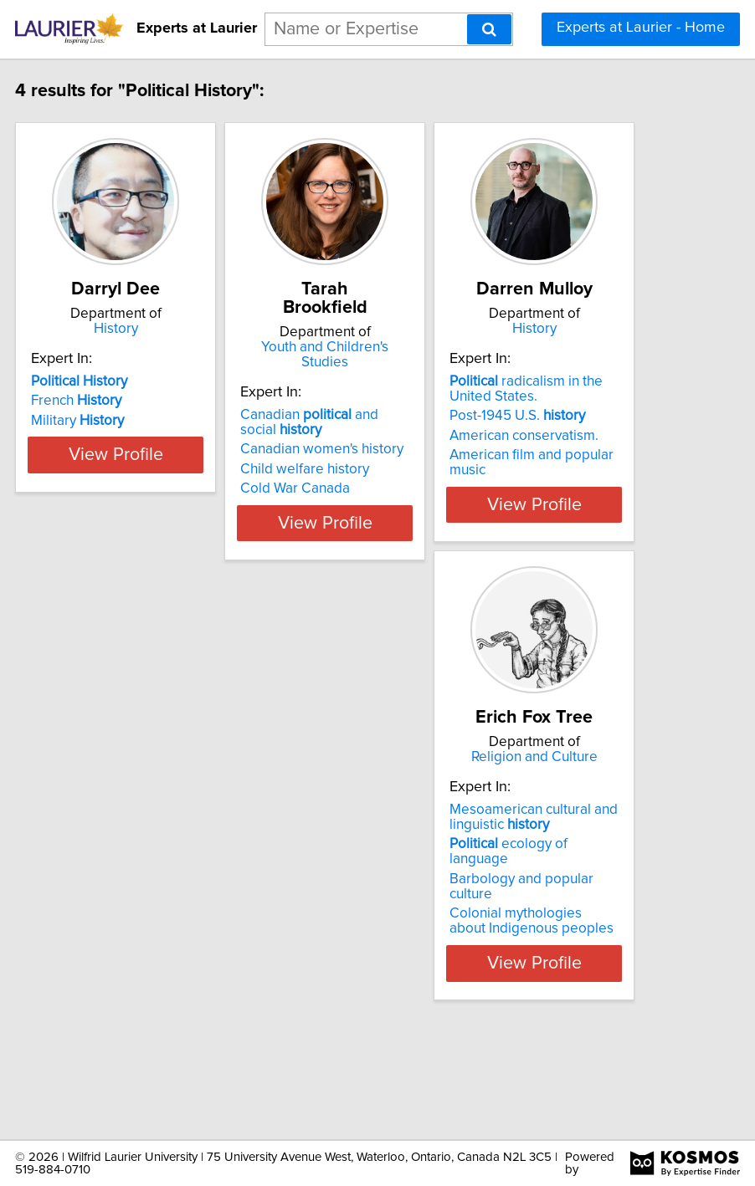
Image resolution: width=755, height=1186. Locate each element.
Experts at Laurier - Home (641, 27)
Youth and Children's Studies (373, 355)
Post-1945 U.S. (566, 449)
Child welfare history (353, 469)
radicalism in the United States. (574, 422)
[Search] (489, 29)
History (164, 347)
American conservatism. (572, 469)
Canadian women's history (370, 449)
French (125, 434)
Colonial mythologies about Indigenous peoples (162, 1018)
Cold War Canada (343, 488)
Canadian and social (358, 422)
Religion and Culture (164, 838)
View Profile (164, 568)
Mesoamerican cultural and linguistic (164, 914)
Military (126, 454)
